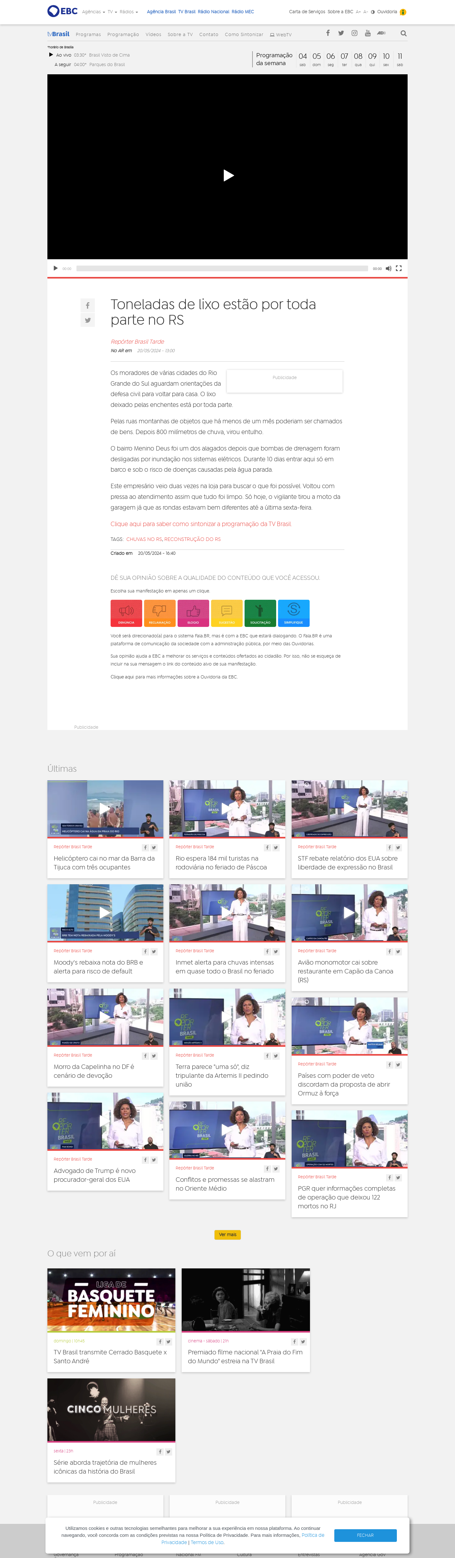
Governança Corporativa (66, 1440)
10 (386, 56)
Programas (88, 35)
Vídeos (153, 35)
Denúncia (63, 1457)
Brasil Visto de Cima (109, 55)
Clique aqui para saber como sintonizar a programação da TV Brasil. (201, 524)
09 (372, 56)
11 (400, 56)
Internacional (250, 1466)
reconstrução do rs (192, 539)
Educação (247, 1452)
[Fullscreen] (399, 268)
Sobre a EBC (340, 12)
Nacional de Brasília (196, 1445)
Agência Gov (372, 1438)
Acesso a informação (75, 1471)
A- (365, 12)
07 (344, 56)
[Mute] (388, 268)
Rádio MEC (243, 12)
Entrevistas (309, 1438)
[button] (227, 175)
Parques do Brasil (107, 64)
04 (303, 56)
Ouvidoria (387, 12)
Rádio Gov (370, 1452)
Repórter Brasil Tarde (137, 342)
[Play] (55, 268)
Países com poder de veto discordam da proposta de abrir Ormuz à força (344, 1085)
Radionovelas (311, 1459)
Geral (242, 1459)
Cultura (244, 1438)
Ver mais (227, 1235)
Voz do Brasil (372, 1459)
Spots (303, 1473)
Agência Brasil (161, 12)
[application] (227, 175)
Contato (209, 35)
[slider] (222, 268)
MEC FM (184, 1483)
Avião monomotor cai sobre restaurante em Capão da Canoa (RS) (345, 972)
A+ (358, 12)
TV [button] (112, 12)
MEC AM (184, 1489)
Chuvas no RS (144, 539)
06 (330, 56)
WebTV (284, 35)
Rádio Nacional (213, 12)
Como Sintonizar (244, 35)
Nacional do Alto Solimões (193, 1473)
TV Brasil (186, 12)
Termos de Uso (207, 1542)
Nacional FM (188, 1438)
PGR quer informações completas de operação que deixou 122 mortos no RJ (347, 1198)
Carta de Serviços (307, 12)
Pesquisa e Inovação (258, 1473)
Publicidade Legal (72, 1478)
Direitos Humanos (255, 1445)
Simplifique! (65, 1464)
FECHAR (365, 1535)
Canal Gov (369, 1445)
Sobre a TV (180, 35)
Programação (123, 35)
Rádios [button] (129, 12)
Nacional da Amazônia (199, 1464)
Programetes (311, 1452)
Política (244, 1480)
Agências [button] (93, 12)
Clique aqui (122, 676)
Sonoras (306, 1466)
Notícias (306, 1445)
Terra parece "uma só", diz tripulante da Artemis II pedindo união (222, 1076)
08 (358, 56)
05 (316, 56)
